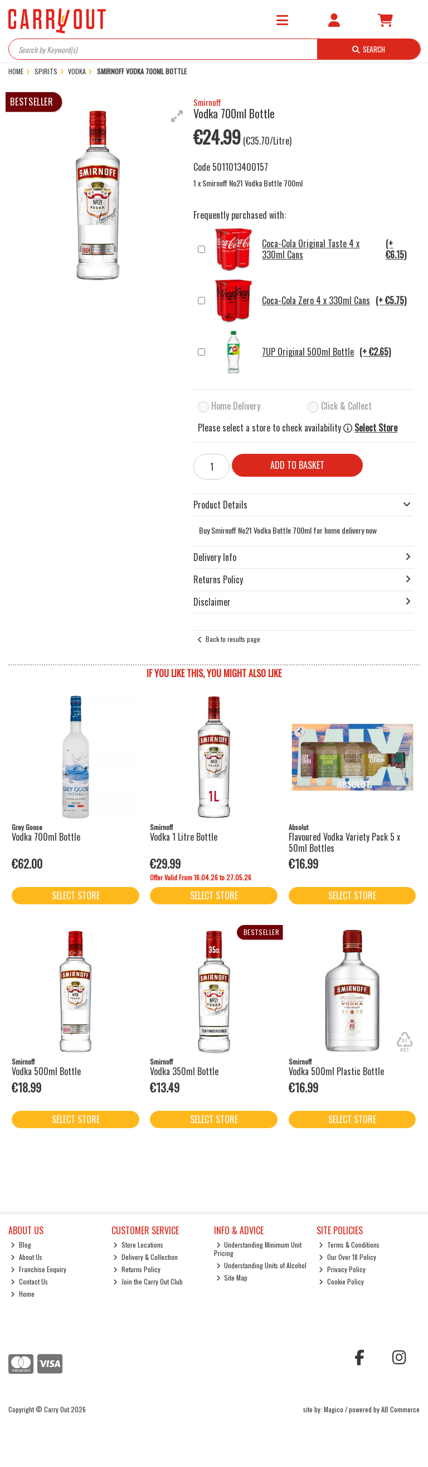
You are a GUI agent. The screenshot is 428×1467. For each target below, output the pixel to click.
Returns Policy (136, 1269)
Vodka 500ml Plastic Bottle (336, 1071)
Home (23, 1293)
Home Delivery (235, 406)
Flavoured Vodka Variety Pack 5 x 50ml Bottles (344, 842)
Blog (21, 1244)
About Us (26, 1257)
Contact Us (29, 1281)
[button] (177, 116)
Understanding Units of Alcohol (261, 1265)
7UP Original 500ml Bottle (301, 352)
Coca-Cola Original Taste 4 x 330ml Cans (311, 249)
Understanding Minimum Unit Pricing (258, 1248)
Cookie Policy (341, 1281)
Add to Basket (297, 465)
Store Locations (138, 1244)
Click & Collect (346, 406)
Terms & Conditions (349, 1244)
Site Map (232, 1277)
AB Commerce (400, 1409)
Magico (333, 1409)
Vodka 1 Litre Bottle (183, 836)
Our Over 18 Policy (347, 1257)
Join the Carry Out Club (148, 1281)
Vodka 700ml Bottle (46, 836)
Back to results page (233, 639)
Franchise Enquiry (38, 1269)
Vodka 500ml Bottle (46, 1071)
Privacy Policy (342, 1269)
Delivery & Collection (145, 1257)
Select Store (375, 428)
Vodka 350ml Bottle (184, 1071)
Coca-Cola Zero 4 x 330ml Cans (308, 301)
